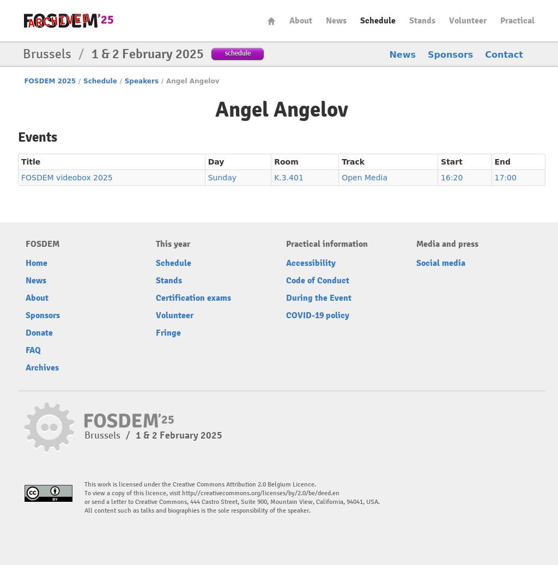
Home (271, 21)
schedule (238, 53)
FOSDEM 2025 (50, 81)
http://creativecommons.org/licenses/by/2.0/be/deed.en (260, 493)
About (300, 20)
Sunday (222, 177)
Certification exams (193, 298)
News (336, 20)
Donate (39, 332)
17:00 (506, 177)
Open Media (364, 177)
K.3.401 (289, 177)
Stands (422, 20)
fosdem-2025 (68, 21)
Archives (42, 367)
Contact (504, 55)
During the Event (318, 298)
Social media (440, 263)
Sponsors (450, 55)
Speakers (142, 81)
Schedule (378, 20)
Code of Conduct (317, 280)
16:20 (452, 177)
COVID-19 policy (317, 315)
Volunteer (468, 20)
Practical (517, 20)
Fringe (168, 332)
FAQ (33, 350)
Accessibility (311, 263)
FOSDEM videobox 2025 (67, 177)
